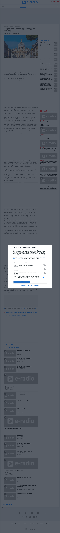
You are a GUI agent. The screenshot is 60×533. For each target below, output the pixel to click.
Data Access (30, 285)
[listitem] (30, 262)
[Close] (50, 247)
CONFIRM (22, 281)
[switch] (44, 265)
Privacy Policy (36, 285)
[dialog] (30, 266)
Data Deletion (23, 285)
